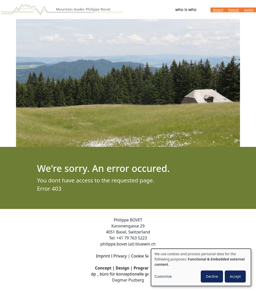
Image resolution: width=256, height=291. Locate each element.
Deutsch (218, 10)
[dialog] (201, 267)
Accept (235, 276)
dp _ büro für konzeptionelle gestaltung (128, 274)
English (249, 10)
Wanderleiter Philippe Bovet (62, 9)
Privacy (120, 256)
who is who (185, 9)
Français (233, 10)
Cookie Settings (145, 256)
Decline (212, 276)
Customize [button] (163, 276)
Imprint (103, 256)
